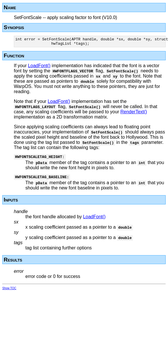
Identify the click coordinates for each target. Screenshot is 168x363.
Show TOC (9, 291)
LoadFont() (39, 67)
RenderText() (133, 113)
